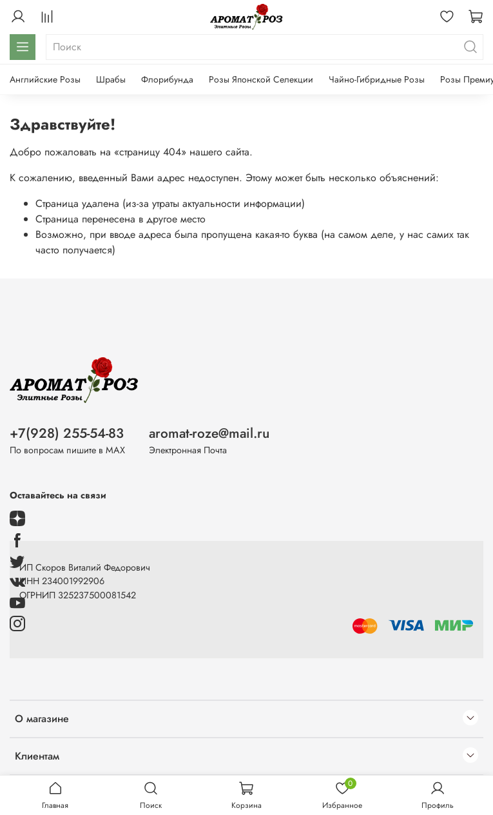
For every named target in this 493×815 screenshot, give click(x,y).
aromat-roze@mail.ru (209, 433)
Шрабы (111, 79)
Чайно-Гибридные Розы (377, 79)
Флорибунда (167, 79)
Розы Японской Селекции (261, 79)
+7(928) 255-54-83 (67, 433)
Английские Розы (45, 79)
